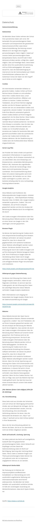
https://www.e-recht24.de (15, 501)
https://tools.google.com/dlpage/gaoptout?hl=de (18, 269)
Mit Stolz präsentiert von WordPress (12, 520)
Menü (18, 6)
